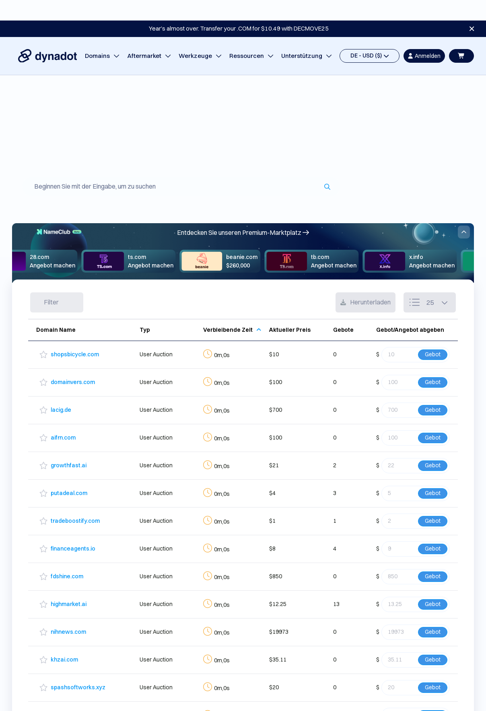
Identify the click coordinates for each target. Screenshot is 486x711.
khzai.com (64, 639)
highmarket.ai (68, 583)
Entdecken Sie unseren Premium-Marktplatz (243, 212)
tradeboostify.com (75, 500)
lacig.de (61, 389)
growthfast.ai (68, 444)
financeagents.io (73, 528)
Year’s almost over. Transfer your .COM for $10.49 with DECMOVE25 (239, 8)
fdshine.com (67, 555)
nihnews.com (68, 611)
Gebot (433, 333)
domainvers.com (73, 361)
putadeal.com (69, 472)
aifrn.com (63, 417)
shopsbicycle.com (75, 333)
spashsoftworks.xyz (78, 666)
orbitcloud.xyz (69, 694)
